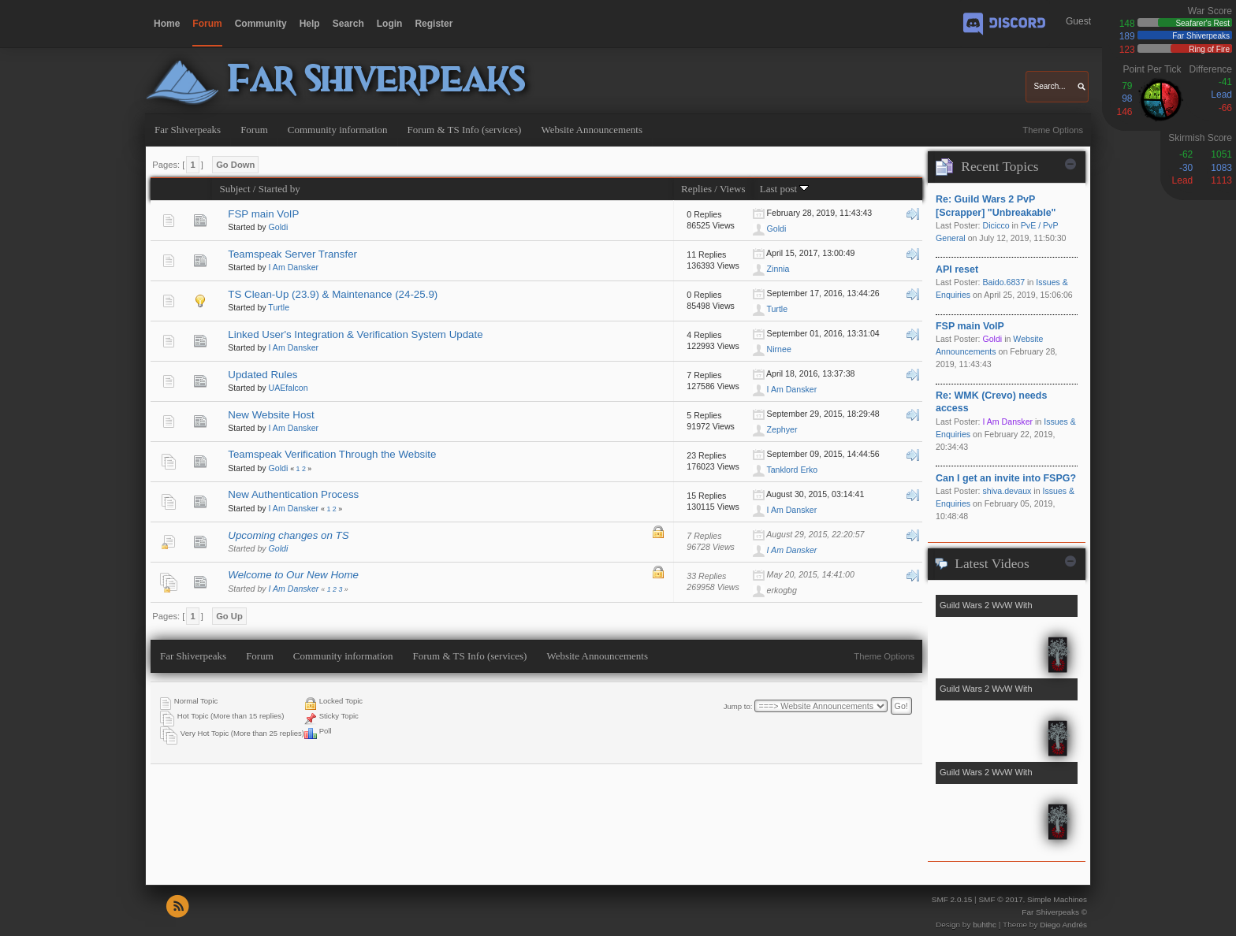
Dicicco (995, 225)
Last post (785, 189)
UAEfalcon (288, 387)
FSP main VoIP (263, 214)
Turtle (278, 307)
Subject (234, 189)
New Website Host (271, 415)
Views (733, 189)
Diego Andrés (1063, 924)
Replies (696, 189)
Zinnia (778, 268)
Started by (279, 189)
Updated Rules (262, 375)
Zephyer (782, 429)
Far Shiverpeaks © (1054, 912)
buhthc (984, 924)
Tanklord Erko (791, 469)
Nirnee (779, 349)
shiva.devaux (1006, 491)
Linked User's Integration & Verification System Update (355, 334)
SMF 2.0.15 (952, 899)
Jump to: (738, 706)
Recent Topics (999, 166)
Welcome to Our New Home (293, 575)
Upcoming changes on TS (288, 535)
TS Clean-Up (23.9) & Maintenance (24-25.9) (332, 294)
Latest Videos (992, 563)
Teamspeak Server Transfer (292, 254)
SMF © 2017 (1000, 899)
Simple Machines (1057, 899)
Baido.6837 (1003, 282)
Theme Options (1052, 130)
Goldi (279, 227)
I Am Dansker (294, 267)
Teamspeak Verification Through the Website (332, 454)
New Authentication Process (293, 494)
